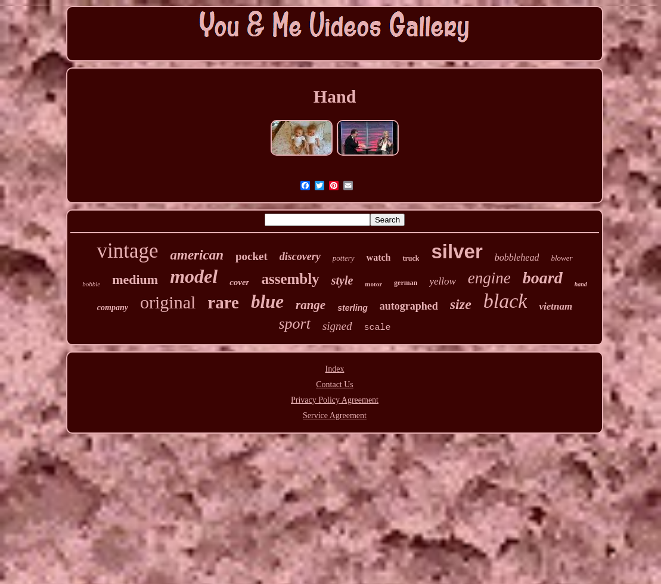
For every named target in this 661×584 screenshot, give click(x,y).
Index (335, 368)
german (405, 283)
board (543, 277)
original (167, 302)
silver (456, 251)
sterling (352, 308)
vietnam (555, 306)
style (342, 280)
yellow (442, 281)
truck (410, 258)
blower (561, 258)
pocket (251, 256)
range (310, 305)
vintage (127, 250)
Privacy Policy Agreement (334, 399)
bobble (91, 284)
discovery (300, 256)
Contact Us (334, 384)
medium (135, 279)
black (505, 301)
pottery (344, 258)
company (112, 307)
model (194, 276)
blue (267, 301)
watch (379, 257)
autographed (409, 306)
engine (489, 278)
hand (581, 284)
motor (373, 284)
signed (337, 326)
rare (223, 302)
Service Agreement (335, 415)
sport (294, 323)
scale (377, 328)
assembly (290, 279)
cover (239, 282)
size (460, 304)
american (197, 255)
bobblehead (517, 257)
